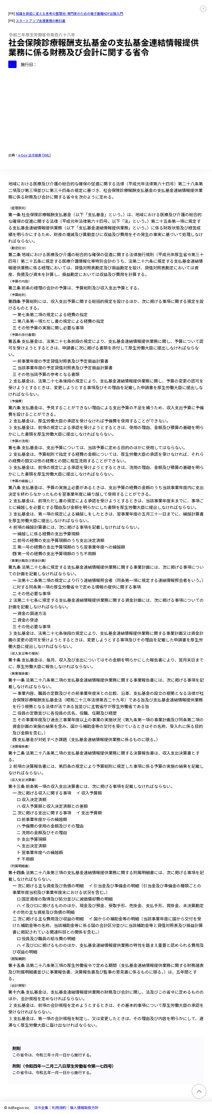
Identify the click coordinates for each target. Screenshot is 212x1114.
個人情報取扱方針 (84, 1107)
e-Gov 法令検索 (29, 155)
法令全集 (41, 1107)
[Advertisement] (106, 109)
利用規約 (59, 1107)
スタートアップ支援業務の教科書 (40, 20)
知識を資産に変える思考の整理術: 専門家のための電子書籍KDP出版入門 (69, 13)
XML (46, 155)
